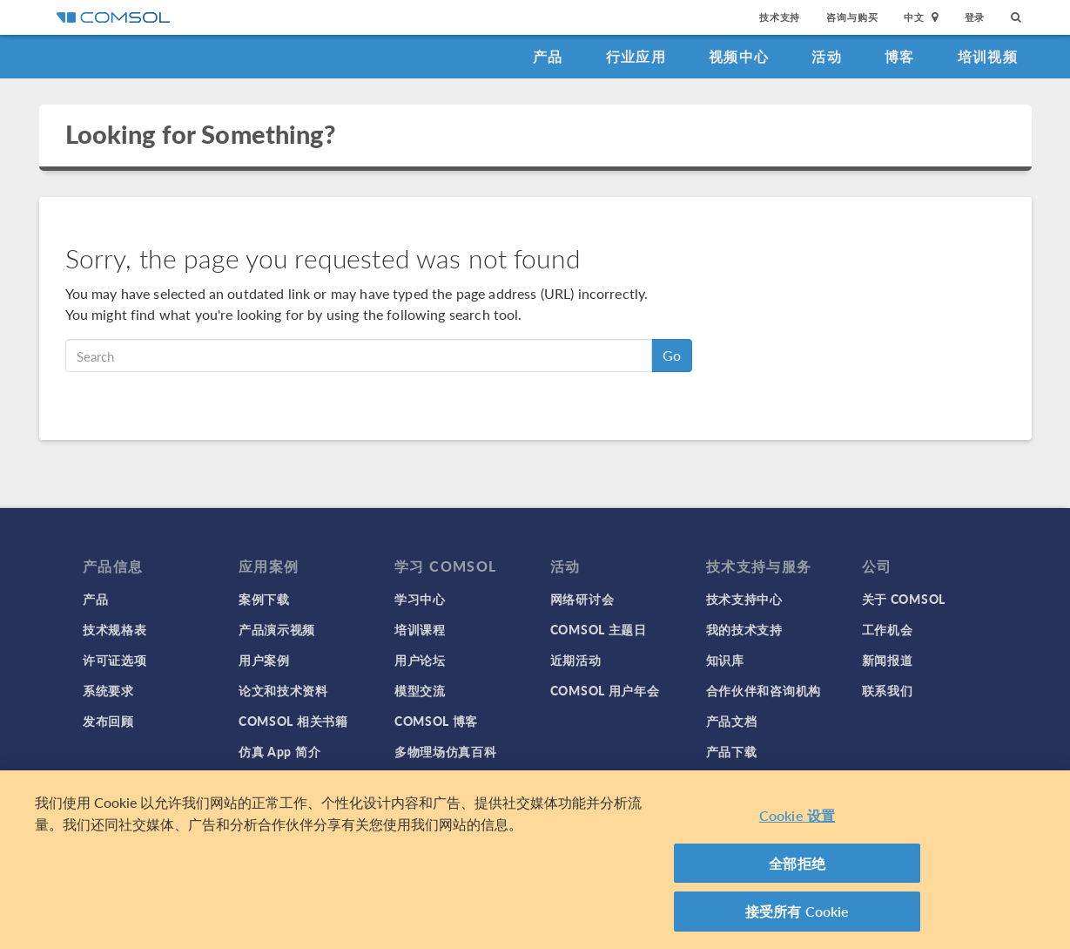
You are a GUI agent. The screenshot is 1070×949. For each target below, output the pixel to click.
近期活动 (576, 659)
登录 (975, 17)
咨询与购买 (852, 17)
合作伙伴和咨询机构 (763, 690)
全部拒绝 (797, 863)
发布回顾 (108, 720)
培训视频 (988, 56)
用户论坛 (420, 659)
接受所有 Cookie (797, 911)
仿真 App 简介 (279, 751)
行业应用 (636, 56)
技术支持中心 (744, 598)
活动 (826, 56)
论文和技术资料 (283, 690)
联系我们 (887, 690)
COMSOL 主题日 (598, 629)
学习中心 (420, 598)
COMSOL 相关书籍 (293, 720)
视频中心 (739, 56)
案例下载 (264, 598)
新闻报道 (887, 659)
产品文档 (731, 720)
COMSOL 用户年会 (605, 690)
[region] (535, 859)
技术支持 (779, 17)
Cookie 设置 (797, 815)
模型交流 (420, 690)
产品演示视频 (277, 629)
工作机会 (887, 629)
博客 (900, 56)
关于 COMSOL (904, 598)
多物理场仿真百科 (445, 751)
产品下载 (731, 751)
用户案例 (264, 659)
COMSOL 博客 (436, 720)
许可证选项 (115, 659)
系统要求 (108, 690)
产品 (548, 56)
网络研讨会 (582, 598)
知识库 (725, 659)
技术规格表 (115, 629)
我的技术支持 (744, 629)
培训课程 (420, 629)
